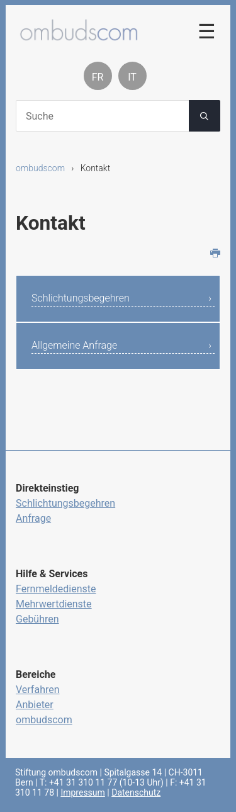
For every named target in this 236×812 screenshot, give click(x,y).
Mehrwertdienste (54, 604)
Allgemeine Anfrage (74, 345)
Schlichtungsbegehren (80, 298)
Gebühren (37, 619)
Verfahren (38, 690)
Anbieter (34, 705)
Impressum (82, 792)
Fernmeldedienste (56, 589)
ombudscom (40, 168)
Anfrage (33, 518)
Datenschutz (135, 792)
